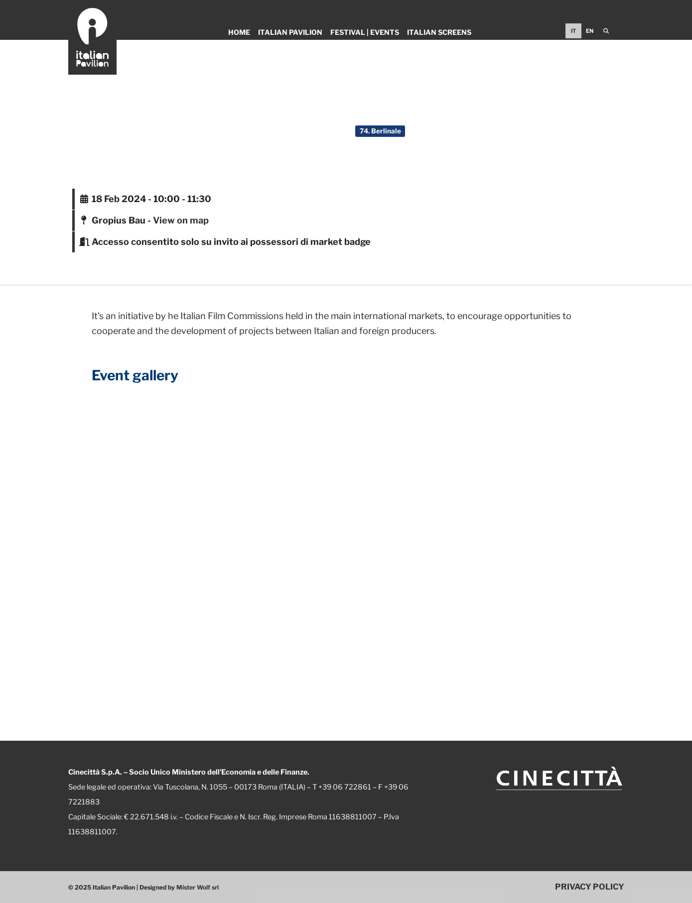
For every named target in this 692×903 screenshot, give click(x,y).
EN (589, 30)
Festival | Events (364, 32)
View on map (181, 220)
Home (239, 32)
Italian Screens (439, 32)
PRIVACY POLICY (589, 887)
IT (573, 30)
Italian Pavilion (290, 32)
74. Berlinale (380, 131)
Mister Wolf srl (197, 887)
